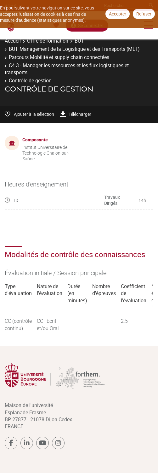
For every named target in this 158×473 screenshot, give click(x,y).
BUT (79, 40)
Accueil (13, 40)
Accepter (117, 14)
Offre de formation (47, 40)
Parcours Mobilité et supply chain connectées (59, 57)
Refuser (143, 14)
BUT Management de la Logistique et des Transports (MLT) (74, 48)
